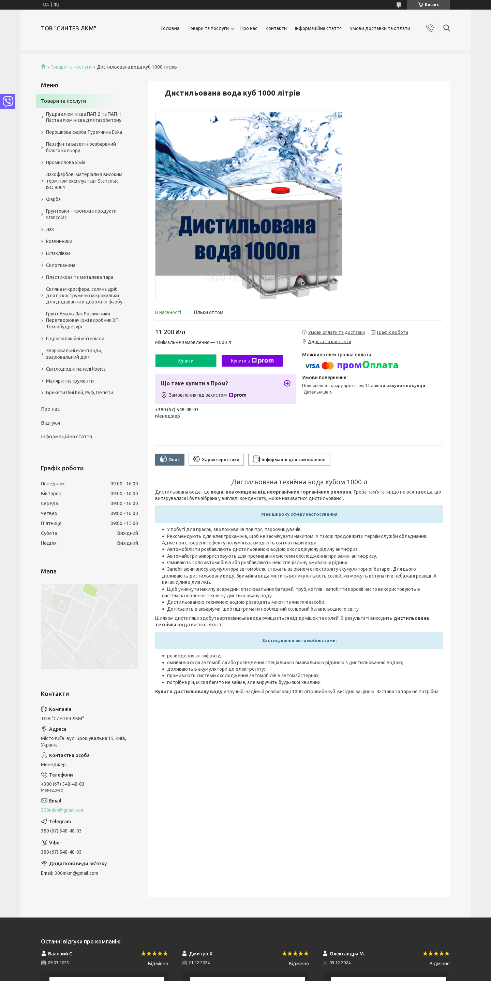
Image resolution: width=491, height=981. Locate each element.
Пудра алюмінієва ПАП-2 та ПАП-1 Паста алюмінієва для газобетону (83, 117)
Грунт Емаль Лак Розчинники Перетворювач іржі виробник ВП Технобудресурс (82, 320)
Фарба (53, 199)
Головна (170, 28)
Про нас (248, 28)
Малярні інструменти (70, 381)
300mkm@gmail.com (63, 810)
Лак (50, 229)
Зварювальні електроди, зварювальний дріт (74, 354)
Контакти (276, 28)
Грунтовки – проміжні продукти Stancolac (81, 214)
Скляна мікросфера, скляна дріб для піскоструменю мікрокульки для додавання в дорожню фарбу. (84, 295)
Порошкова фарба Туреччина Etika (84, 132)
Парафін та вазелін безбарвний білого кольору (81, 147)
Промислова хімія (65, 162)
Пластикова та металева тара (79, 277)
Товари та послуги (208, 28)
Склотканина (60, 265)
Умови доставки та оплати (380, 28)
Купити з (252, 361)
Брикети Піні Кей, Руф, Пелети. (80, 392)
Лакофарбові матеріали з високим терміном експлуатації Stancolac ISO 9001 (84, 181)
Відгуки (50, 423)
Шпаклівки (58, 253)
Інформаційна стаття (318, 28)
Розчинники (59, 241)
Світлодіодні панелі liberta (76, 369)
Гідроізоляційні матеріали (75, 338)
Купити (186, 361)
